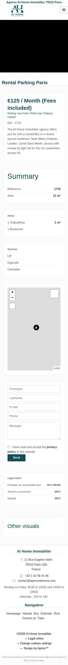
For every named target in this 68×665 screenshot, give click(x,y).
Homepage (17, 11)
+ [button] (12, 292)
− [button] (12, 298)
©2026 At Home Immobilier (34, 633)
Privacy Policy (56, 657)
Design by (36, 648)
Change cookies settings (35, 643)
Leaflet (57, 368)
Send (16, 457)
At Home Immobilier (34, 551)
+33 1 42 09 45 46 (36, 575)
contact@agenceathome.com (36, 580)
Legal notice (36, 638)
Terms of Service (31, 660)
